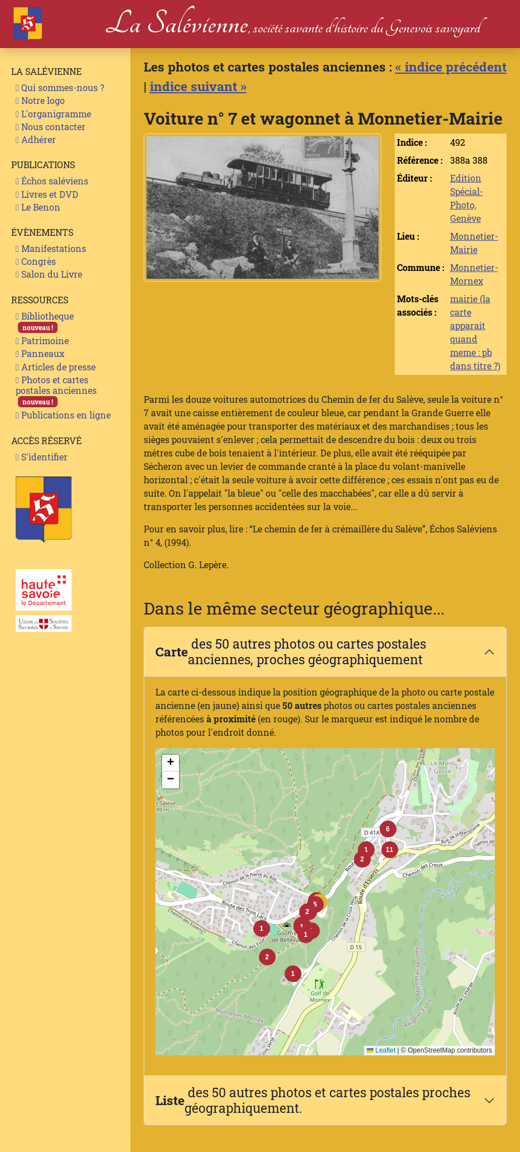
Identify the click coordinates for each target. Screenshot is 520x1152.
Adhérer (36, 139)
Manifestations (51, 248)
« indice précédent (451, 66)
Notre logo (40, 100)
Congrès (36, 261)
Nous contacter (51, 126)
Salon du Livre (49, 274)
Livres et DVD (47, 194)
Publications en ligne (63, 415)
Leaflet (381, 1050)
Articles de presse (56, 367)
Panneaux (40, 353)
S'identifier (42, 457)
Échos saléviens (52, 181)
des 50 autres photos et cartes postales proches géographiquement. (312, 1100)
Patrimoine (42, 340)
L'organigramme (53, 114)
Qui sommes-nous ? (60, 87)
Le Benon (38, 207)
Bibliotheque (45, 321)
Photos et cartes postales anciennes (56, 391)
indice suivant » (198, 86)
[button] (307, 911)
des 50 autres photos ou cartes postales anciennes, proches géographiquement (290, 651)
